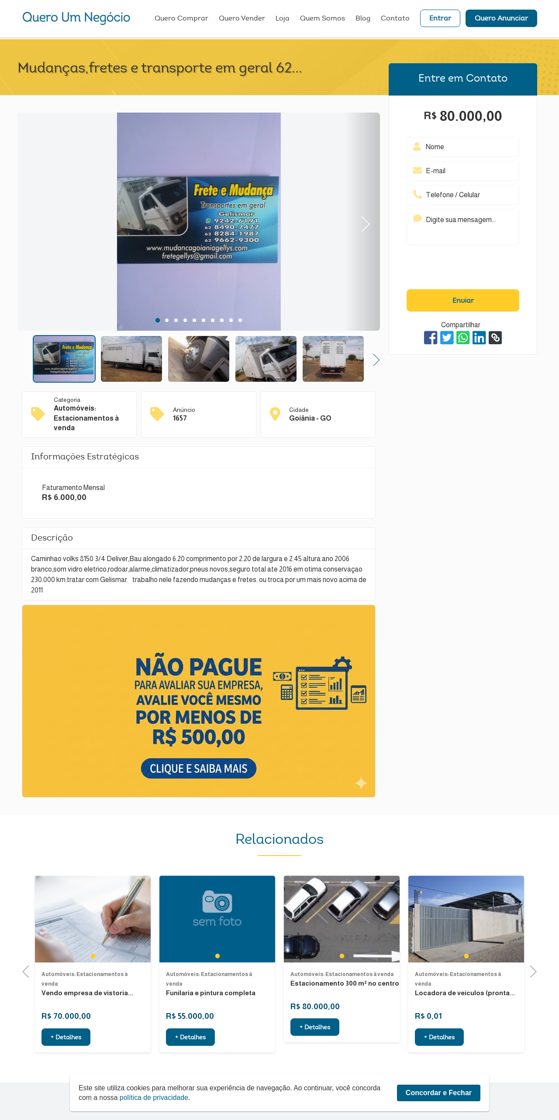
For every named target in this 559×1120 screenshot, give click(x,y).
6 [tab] (203, 320)
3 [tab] (175, 320)
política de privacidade (155, 1097)
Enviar (463, 301)
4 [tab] (184, 320)
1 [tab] (157, 320)
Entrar (440, 19)
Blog (362, 19)
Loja (283, 19)
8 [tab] (221, 320)
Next (362, 222)
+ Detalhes (315, 1057)
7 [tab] (212, 320)
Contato (395, 19)
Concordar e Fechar (439, 1092)
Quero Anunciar (501, 19)
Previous (28, 970)
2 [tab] (166, 320)
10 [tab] (240, 320)
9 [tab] (230, 320)
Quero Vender (242, 19)
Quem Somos (322, 19)
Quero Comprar (181, 19)
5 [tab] (194, 320)
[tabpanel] (198, 223)
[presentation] (463, 269)
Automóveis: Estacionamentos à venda (341, 1003)
